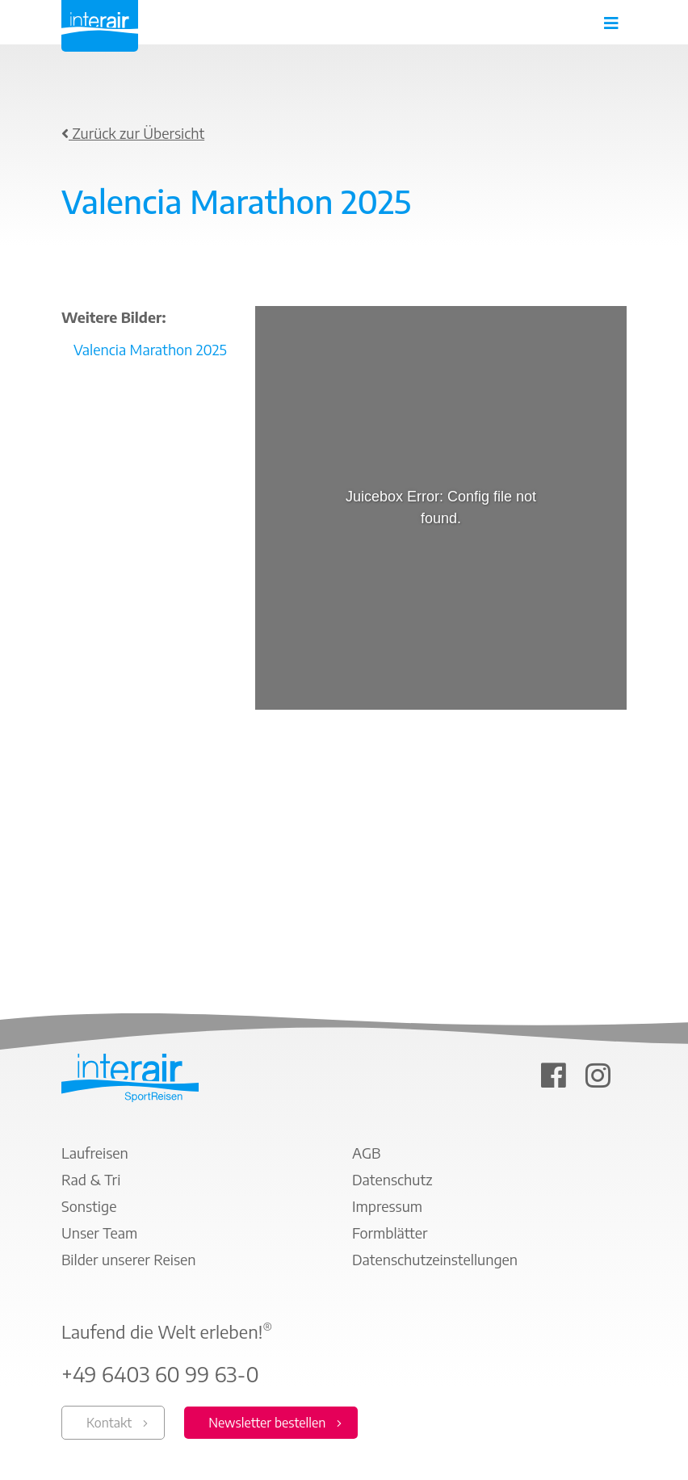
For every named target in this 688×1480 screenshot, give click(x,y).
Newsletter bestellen (266, 1423)
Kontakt (109, 1423)
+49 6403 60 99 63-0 (160, 1374)
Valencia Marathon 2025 (150, 349)
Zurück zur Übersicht (132, 133)
